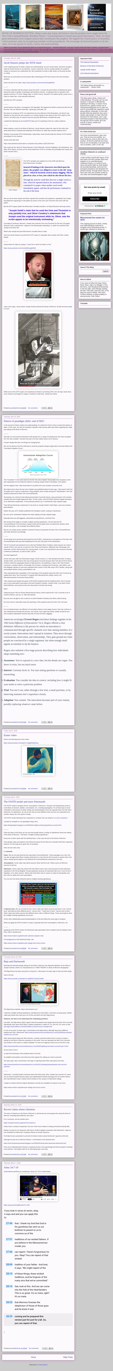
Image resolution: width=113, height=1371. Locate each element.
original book (10, 489)
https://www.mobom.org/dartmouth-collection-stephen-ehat (23, 936)
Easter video (10, 735)
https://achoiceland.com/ (29, 1009)
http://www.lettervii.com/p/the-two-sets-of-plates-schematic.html (40, 485)
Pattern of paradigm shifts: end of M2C (24, 421)
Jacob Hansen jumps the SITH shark (23, 62)
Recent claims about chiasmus (19, 1109)
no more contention (60, 818)
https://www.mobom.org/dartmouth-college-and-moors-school (24, 943)
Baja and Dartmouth (14, 961)
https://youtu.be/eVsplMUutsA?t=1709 (17, 1205)
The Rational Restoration (89, 62)
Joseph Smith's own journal (13, 547)
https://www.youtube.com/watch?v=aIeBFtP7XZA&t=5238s (24, 979)
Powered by (95, 206)
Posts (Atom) (42, 1365)
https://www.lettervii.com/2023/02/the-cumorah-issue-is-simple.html (29, 1026)
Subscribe (94, 199)
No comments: (33, 408)
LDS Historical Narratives (89, 73)
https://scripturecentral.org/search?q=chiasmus (20, 1123)
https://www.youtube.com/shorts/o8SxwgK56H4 (38, 83)
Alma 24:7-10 (11, 1167)
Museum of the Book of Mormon (92, 66)
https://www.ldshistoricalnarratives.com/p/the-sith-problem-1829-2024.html (29, 143)
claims (68, 206)
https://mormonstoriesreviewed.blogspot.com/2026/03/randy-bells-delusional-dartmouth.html (35, 1143)
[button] (38, 1214)
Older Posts (68, 1357)
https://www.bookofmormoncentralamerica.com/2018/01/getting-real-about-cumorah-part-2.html (36, 1046)
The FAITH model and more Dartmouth (24, 801)
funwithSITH (27, 121)
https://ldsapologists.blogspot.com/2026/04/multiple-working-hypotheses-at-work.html (32, 825)
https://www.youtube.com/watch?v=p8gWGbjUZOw (21, 743)
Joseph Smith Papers (88, 70)
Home (33, 1357)
